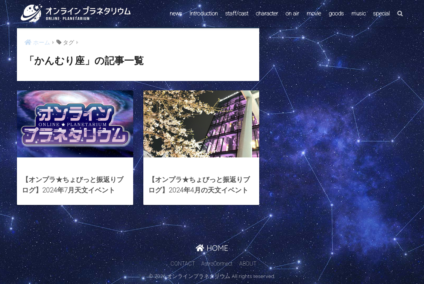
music (358, 13)
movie (314, 13)
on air (292, 13)
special (381, 13)
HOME (212, 248)
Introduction (204, 13)
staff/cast (236, 13)
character (267, 13)
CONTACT (182, 264)
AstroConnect (217, 264)
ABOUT (248, 264)
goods (336, 13)
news (176, 13)
